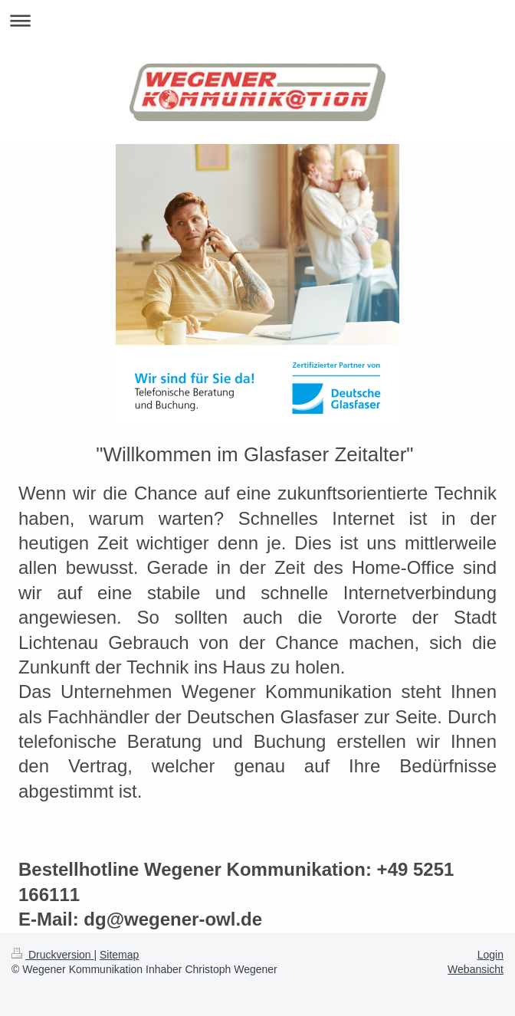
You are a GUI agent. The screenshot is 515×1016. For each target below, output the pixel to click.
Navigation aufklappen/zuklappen (257, 20)
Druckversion (52, 955)
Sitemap (119, 955)
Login (490, 955)
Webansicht (476, 969)
